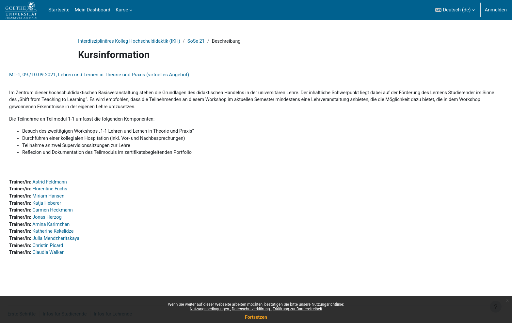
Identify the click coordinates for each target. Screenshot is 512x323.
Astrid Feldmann (67, 185)
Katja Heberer (64, 207)
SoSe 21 (200, 41)
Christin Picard (65, 251)
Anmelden (496, 10)
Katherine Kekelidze (70, 236)
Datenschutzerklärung (251, 309)
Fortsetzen (256, 317)
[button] (455, 10)
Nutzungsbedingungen (210, 309)
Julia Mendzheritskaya (73, 243)
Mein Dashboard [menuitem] (92, 10)
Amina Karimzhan (68, 229)
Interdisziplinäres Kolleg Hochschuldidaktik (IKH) (131, 41)
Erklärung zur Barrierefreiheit (297, 309)
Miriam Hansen (65, 199)
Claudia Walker (65, 258)
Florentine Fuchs (67, 192)
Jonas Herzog (64, 222)
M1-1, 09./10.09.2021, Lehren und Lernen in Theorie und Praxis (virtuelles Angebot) (115, 75)
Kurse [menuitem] (122, 10)
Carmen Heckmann (70, 214)
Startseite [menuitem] (59, 10)
